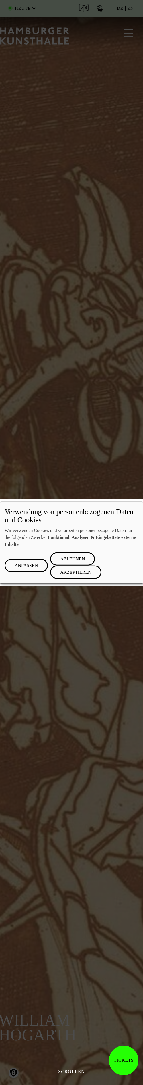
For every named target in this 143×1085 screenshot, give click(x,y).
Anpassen (26, 565)
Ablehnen (72, 558)
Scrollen (71, 1071)
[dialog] (71, 542)
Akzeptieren (75, 572)
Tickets (124, 1060)
